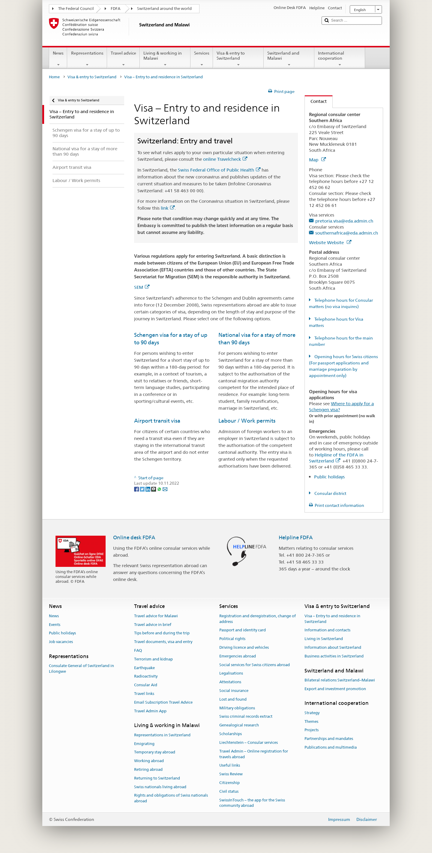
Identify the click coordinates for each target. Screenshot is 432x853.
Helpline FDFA (296, 537)
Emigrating (144, 743)
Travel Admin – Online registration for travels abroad (253, 754)
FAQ (138, 650)
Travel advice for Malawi (156, 616)
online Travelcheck (225, 159)
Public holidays (329, 477)
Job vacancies (61, 641)
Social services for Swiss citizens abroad (254, 665)
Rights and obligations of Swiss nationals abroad (171, 798)
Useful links (229, 765)
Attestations (230, 682)
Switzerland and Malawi (289, 59)
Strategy (312, 713)
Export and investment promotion (335, 689)
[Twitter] (143, 488)
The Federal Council (76, 8)
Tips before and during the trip (162, 633)
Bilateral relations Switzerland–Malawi (339, 680)
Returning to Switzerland (157, 778)
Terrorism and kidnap (153, 659)
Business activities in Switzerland (334, 656)
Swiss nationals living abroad (160, 787)
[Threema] (154, 488)
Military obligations (237, 708)
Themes (311, 721)
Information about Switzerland (332, 647)
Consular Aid (145, 685)
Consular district (330, 493)
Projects (311, 730)
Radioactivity (146, 676)
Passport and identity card (242, 630)
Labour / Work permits (246, 421)
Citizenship (229, 782)
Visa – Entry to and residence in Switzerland (332, 619)
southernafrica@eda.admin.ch (346, 233)
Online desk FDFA (134, 537)
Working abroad (149, 761)
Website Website (330, 242)
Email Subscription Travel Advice (163, 702)
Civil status (228, 791)
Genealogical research (239, 725)
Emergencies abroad (237, 656)
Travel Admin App (150, 711)
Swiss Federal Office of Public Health (219, 170)
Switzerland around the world (164, 8)
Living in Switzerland (323, 638)
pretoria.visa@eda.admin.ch (344, 221)
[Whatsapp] (160, 488)
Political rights (232, 638)
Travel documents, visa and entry (163, 641)
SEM (141, 287)
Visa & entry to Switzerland (238, 59)
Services (202, 59)
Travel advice (123, 59)
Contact (316, 101)
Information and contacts (327, 630)
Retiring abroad (148, 769)
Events (54, 624)
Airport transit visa (157, 421)
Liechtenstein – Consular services (248, 742)
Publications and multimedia (330, 747)
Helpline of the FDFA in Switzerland (336, 458)
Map (317, 160)
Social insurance (233, 690)
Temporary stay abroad (154, 752)
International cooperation (340, 59)
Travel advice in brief (152, 624)
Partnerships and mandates (328, 738)
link (168, 208)
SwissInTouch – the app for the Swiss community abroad (252, 803)
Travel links (144, 693)
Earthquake (144, 668)
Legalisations (231, 673)
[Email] (165, 488)
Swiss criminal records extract (245, 716)
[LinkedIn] (148, 488)
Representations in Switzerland (162, 735)
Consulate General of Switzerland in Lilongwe (81, 668)
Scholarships (230, 734)
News (58, 59)
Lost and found (233, 699)
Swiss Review (231, 774)
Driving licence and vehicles (244, 647)
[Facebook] (137, 488)
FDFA (115, 8)
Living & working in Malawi (165, 59)
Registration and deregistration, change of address (257, 619)
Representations (87, 59)
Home (54, 77)
